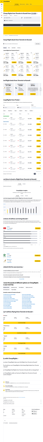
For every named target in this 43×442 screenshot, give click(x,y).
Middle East (9, 35)
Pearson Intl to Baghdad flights (28, 296)
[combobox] (19, 15)
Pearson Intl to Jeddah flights (27, 284)
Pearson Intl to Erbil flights (9, 292)
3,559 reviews (12, 219)
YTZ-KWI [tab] (27, 185)
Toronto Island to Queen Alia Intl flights (11, 288)
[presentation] (39, 13)
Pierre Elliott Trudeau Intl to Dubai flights (29, 287)
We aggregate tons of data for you (24, 395)
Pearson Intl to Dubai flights (9, 285)
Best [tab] (11, 47)
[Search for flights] (1, 4)
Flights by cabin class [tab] (32, 277)
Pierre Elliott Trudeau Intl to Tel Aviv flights (12, 291)
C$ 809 (36, 13)
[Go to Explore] (1, 13)
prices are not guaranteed (25, 390)
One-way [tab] (21, 47)
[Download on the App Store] (35, 407)
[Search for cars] (1, 9)
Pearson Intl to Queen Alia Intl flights (29, 285)
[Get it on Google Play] (35, 404)
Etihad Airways (12, 249)
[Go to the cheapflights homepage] (7, 1)
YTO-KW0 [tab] (18, 185)
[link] (10, 94)
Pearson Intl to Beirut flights (27, 288)
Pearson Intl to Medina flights (9, 296)
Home (5, 35)
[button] (2, 1)
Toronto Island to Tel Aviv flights (28, 292)
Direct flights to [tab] (24, 277)
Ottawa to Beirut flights (9, 295)
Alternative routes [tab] (9, 277)
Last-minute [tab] (16, 47)
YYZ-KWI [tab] (23, 185)
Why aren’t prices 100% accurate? (24, 396)
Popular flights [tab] (16, 279)
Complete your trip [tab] (17, 277)
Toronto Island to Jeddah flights (28, 291)
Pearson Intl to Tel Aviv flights (9, 287)
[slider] (41, 107)
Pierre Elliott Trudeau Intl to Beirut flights (11, 284)
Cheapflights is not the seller (24, 393)
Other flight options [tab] (9, 279)
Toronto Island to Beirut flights (28, 295)
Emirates (11, 216)
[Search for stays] (1, 6)
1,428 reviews (12, 252)
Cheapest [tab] (7, 47)
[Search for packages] (1, 11)
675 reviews (12, 246)
